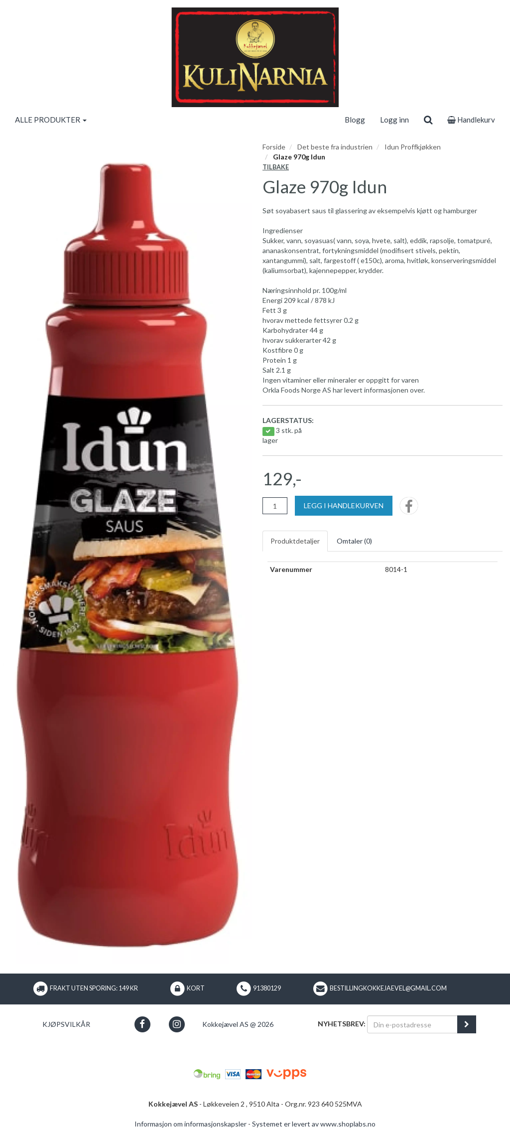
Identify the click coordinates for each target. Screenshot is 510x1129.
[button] (142, 1024)
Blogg (355, 119)
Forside (273, 146)
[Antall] (274, 505)
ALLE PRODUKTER (51, 119)
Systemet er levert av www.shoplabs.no (314, 1124)
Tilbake (275, 167)
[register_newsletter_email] (466, 1024)
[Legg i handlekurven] (343, 506)
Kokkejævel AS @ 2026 (237, 1024)
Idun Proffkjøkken (412, 146)
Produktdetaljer (295, 541)
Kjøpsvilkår (66, 1024)
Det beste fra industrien (335, 146)
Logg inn (394, 119)
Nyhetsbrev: (342, 1023)
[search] (428, 119)
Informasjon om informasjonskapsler (190, 1124)
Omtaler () (354, 541)
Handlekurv (471, 119)
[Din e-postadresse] (412, 1024)
